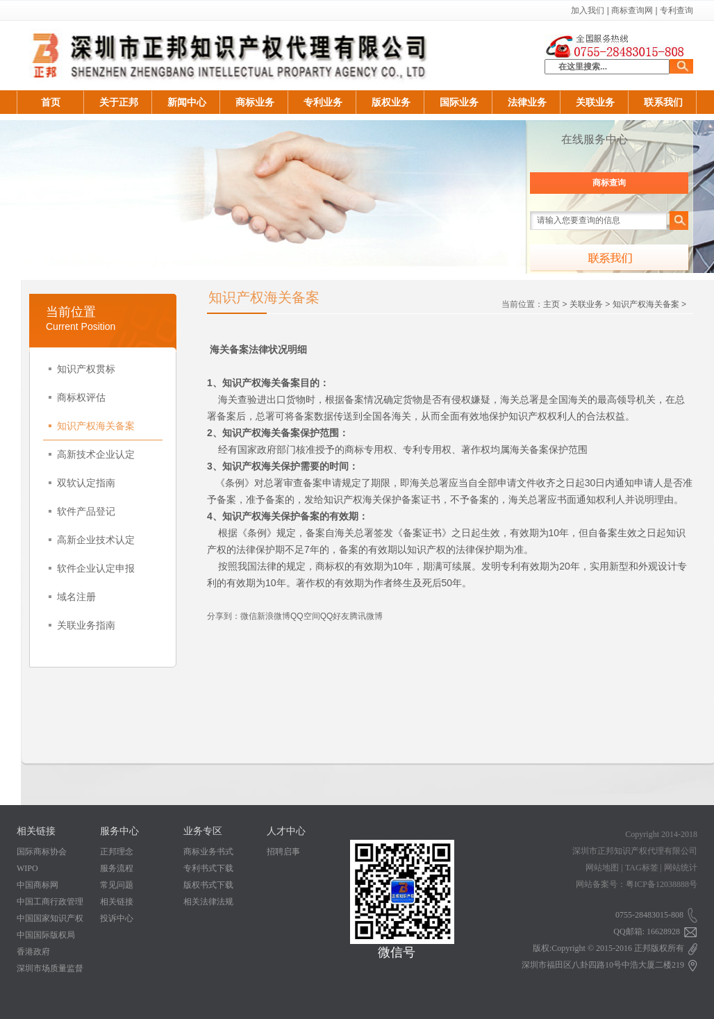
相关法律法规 (208, 901)
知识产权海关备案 (92, 425)
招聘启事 (283, 851)
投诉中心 (116, 918)
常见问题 (116, 885)
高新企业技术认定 (92, 539)
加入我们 (587, 10)
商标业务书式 (208, 851)
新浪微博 (273, 616)
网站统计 (680, 867)
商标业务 (254, 102)
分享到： (223, 616)
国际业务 (459, 102)
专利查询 (676, 10)
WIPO (27, 868)
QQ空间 (305, 616)
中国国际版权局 (46, 935)
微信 (248, 616)
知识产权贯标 (82, 368)
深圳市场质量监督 (50, 968)
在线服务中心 (594, 139)
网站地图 (602, 867)
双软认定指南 (82, 482)
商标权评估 (77, 397)
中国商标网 (37, 885)
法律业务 (527, 102)
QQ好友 (335, 616)
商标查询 (609, 183)
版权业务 (391, 102)
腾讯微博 (366, 616)
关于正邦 (118, 102)
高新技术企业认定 (92, 454)
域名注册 (72, 596)
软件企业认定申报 (92, 568)
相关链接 (116, 901)
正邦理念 (116, 851)
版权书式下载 (208, 885)
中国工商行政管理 (50, 901)
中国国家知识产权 (50, 918)
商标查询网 (632, 10)
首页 (50, 102)
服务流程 (116, 868)
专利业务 (323, 102)
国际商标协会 (42, 851)
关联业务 (595, 102)
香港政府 (33, 951)
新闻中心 (186, 102)
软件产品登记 (82, 511)
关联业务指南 (82, 625)
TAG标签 (641, 867)
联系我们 (663, 102)
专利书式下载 (208, 868)
